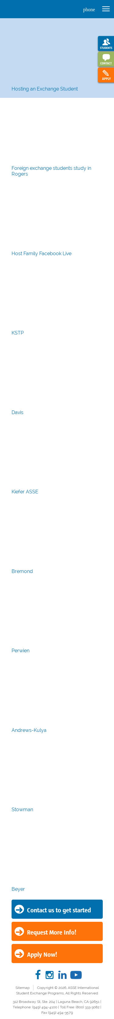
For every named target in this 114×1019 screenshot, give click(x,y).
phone (89, 9)
